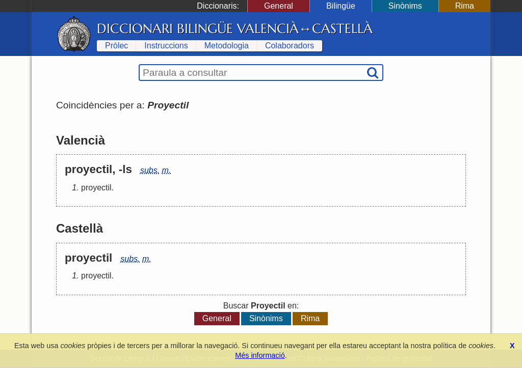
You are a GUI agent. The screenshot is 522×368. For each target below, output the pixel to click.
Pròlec (116, 45)
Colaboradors (289, 45)
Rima (464, 6)
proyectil (96, 187)
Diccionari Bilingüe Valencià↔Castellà (235, 28)
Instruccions (166, 45)
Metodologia (226, 45)
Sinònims (405, 6)
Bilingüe (340, 6)
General (278, 6)
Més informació (260, 355)
